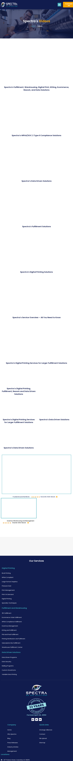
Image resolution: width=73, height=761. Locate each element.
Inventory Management (10, 615)
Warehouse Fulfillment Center (12, 636)
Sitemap (42, 732)
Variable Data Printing (9, 663)
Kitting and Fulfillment (9, 619)
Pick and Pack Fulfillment (10, 623)
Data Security (6, 651)
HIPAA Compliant (7, 566)
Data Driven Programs (9, 646)
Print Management (8, 579)
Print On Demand (8, 583)
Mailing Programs (8, 655)
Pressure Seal (6, 575)
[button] (59, 4)
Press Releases (12, 732)
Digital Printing (7, 588)
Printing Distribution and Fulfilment (13, 628)
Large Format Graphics (9, 571)
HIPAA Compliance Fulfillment (12, 611)
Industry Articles (12, 736)
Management (12, 740)
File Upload (43, 727)
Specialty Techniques (9, 592)
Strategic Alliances (45, 719)
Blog (8, 727)
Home (33, 26)
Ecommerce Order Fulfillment (12, 606)
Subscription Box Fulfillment (11, 632)
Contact (42, 723)
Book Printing (6, 562)
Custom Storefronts (9, 659)
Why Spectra (11, 723)
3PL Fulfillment (6, 602)
